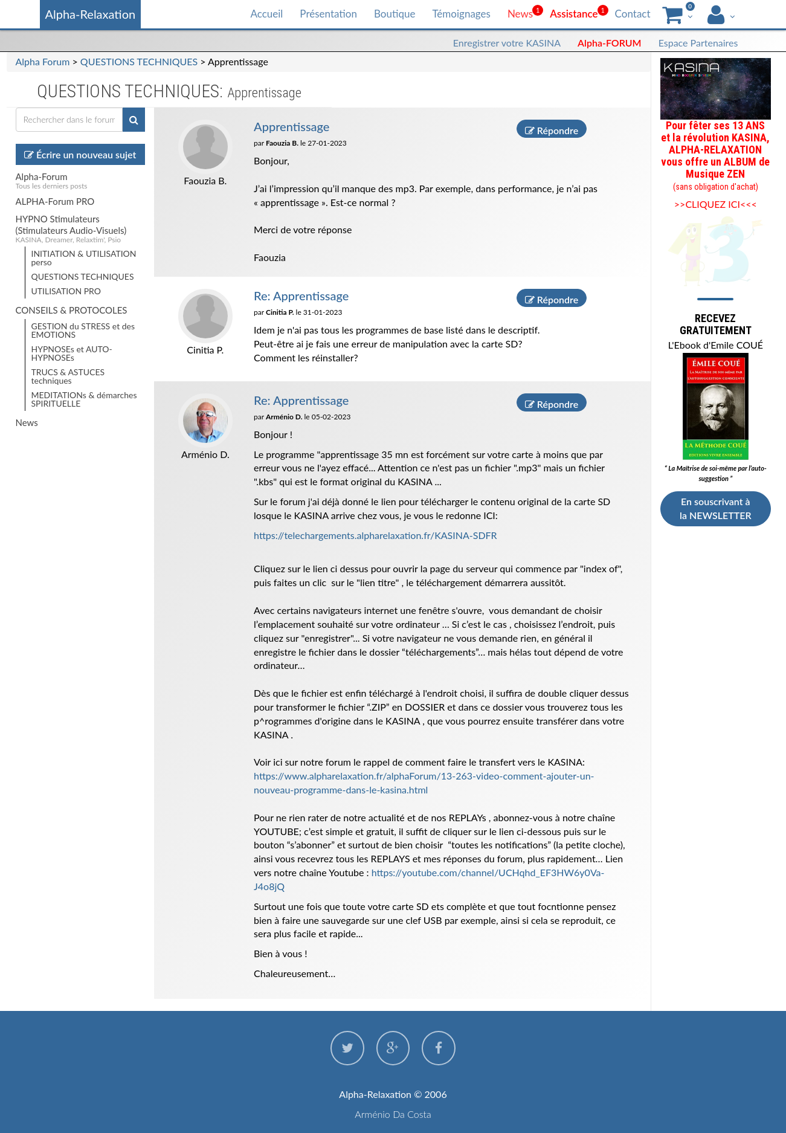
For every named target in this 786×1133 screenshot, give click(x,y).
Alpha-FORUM (610, 42)
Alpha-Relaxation (90, 14)
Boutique (394, 13)
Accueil (266, 13)
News (520, 13)
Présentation (328, 13)
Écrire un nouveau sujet (80, 154)
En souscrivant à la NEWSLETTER (716, 508)
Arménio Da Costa (393, 1114)
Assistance (574, 13)
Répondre (551, 130)
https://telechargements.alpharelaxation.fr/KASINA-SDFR (375, 535)
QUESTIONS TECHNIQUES (139, 61)
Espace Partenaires (698, 42)
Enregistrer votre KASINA (507, 42)
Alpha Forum (43, 61)
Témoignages (461, 13)
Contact (633, 13)
